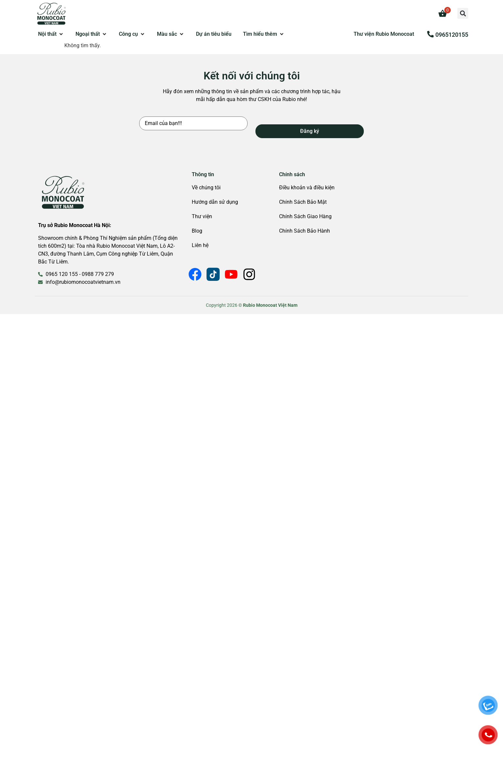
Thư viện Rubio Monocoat (384, 34)
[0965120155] (430, 34)
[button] (462, 13)
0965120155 (451, 34)
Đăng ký (309, 131)
